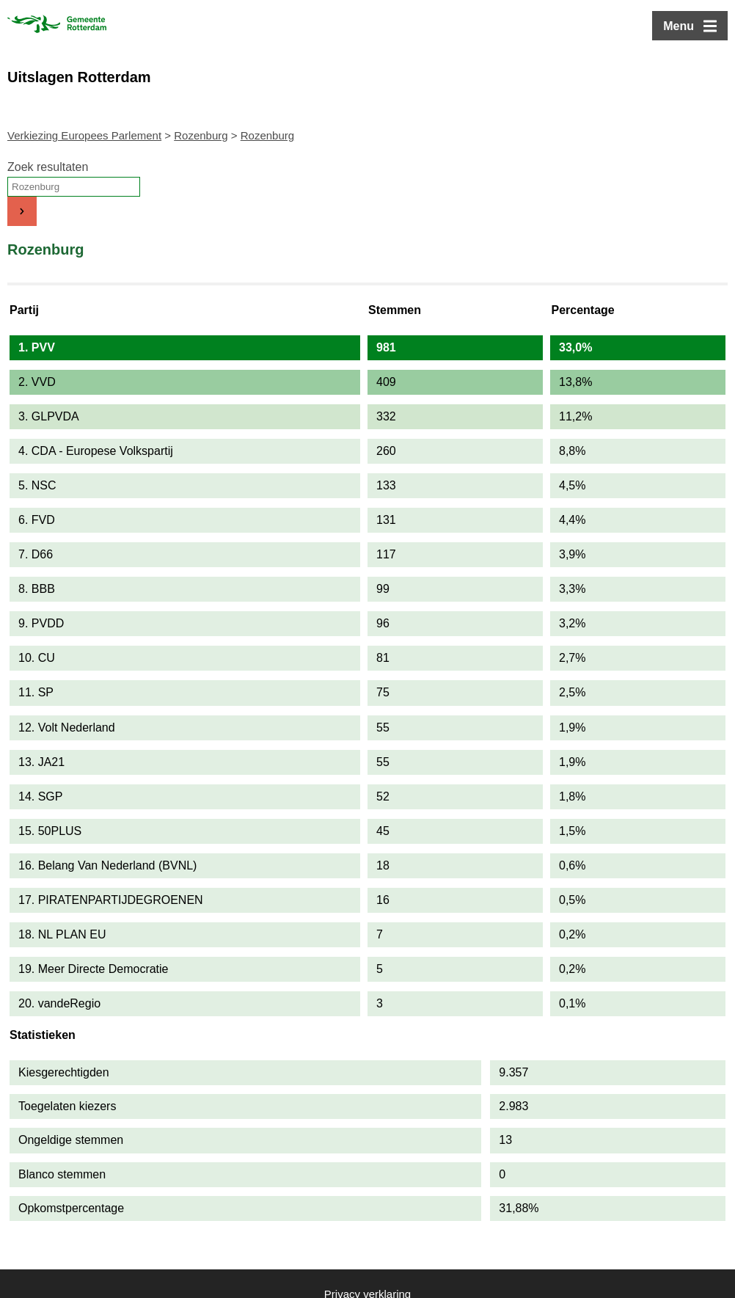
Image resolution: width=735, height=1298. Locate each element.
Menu (678, 26)
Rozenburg (200, 135)
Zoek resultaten (47, 167)
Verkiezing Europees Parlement (84, 135)
